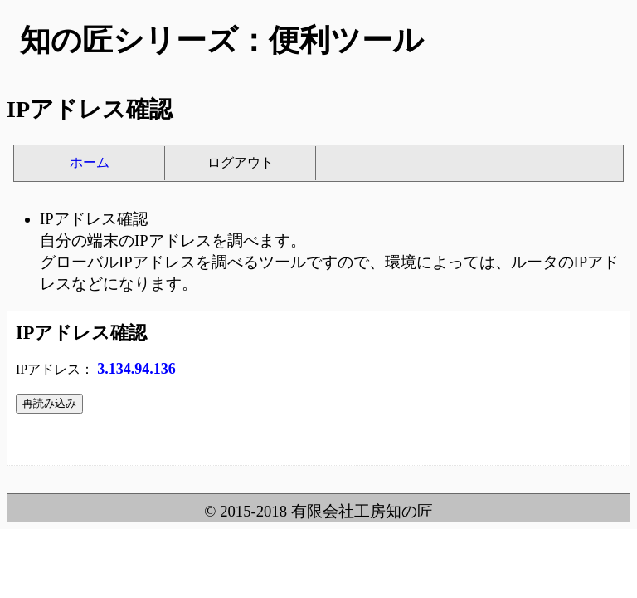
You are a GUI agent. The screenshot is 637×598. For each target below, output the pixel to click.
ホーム (89, 162)
